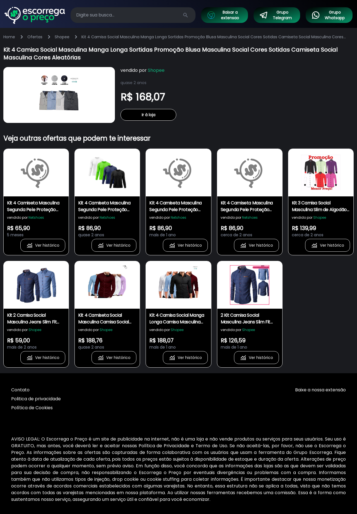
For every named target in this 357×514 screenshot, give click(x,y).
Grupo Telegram (275, 15)
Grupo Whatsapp (328, 15)
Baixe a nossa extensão (320, 390)
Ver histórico (42, 245)
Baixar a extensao (223, 15)
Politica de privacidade (36, 399)
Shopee (62, 37)
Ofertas (34, 37)
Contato (20, 390)
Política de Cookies (32, 407)
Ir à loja (148, 115)
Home (9, 37)
